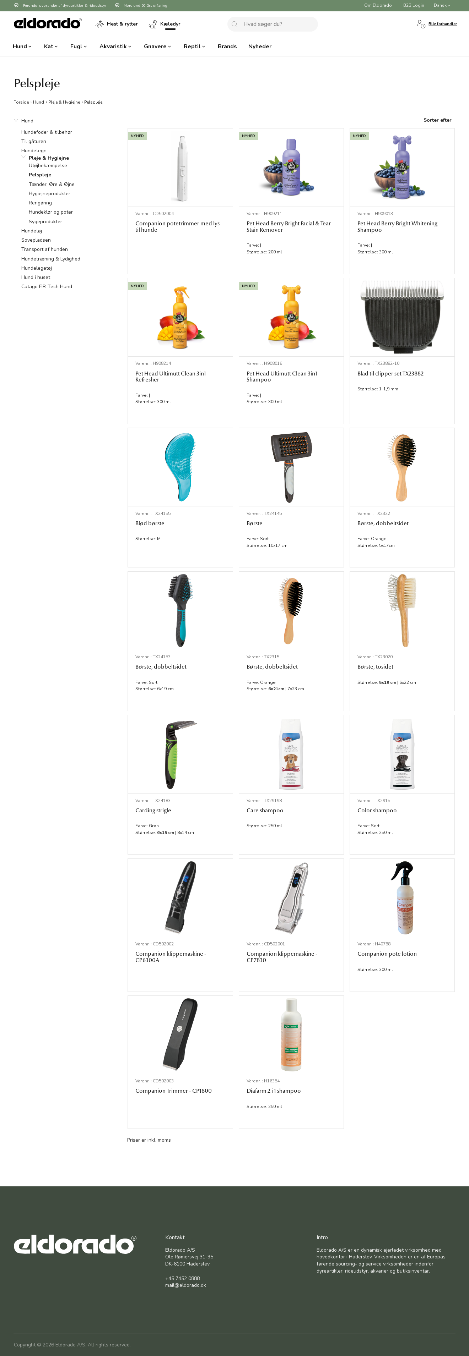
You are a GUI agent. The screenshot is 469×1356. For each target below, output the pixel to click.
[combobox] (273, 24)
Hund (38, 102)
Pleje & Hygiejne (64, 102)
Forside (21, 102)
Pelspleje (93, 102)
